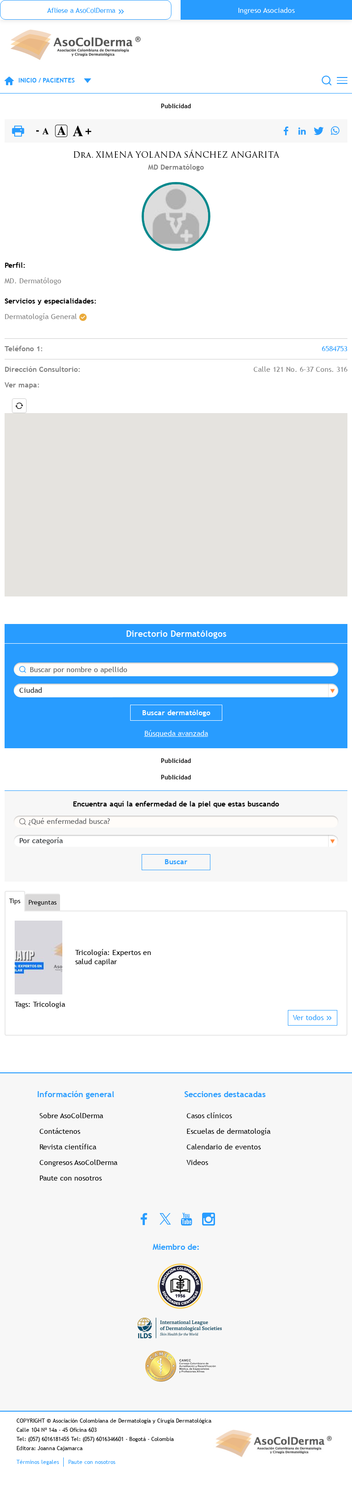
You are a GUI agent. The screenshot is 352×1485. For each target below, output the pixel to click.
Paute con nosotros (70, 1178)
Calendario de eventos (224, 1147)
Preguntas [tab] (42, 902)
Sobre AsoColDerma (71, 1115)
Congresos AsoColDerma (78, 1162)
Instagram (208, 1219)
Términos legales (37, 1462)
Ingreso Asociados (266, 10)
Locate (19, 405)
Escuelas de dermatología (228, 1131)
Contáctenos (59, 1131)
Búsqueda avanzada (176, 733)
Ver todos (308, 1017)
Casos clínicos (209, 1115)
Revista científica (67, 1147)
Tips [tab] (15, 901)
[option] (176, 965)
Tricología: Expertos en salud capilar (113, 957)
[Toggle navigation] (342, 80)
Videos (197, 1162)
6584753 (334, 348)
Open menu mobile (83, 80)
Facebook (144, 1219)
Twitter (165, 1218)
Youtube (186, 1219)
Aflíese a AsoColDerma (81, 10)
